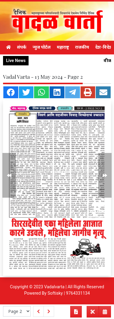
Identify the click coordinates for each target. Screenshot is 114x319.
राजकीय (82, 47)
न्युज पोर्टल (42, 47)
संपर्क (21, 47)
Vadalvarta (54, 286)
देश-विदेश (103, 47)
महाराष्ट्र (63, 47)
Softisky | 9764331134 (68, 293)
